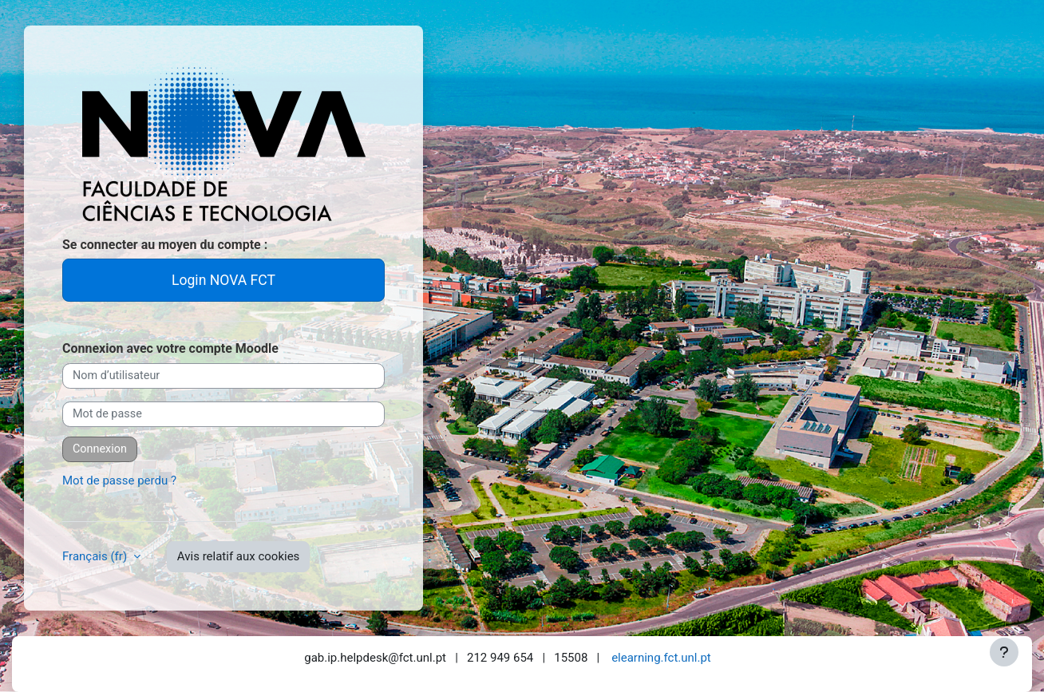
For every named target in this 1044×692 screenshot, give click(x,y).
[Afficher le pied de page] (1004, 652)
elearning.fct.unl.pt (661, 657)
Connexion (100, 449)
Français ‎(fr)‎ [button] (96, 556)
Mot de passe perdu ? (119, 480)
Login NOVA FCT (223, 280)
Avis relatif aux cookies (238, 556)
